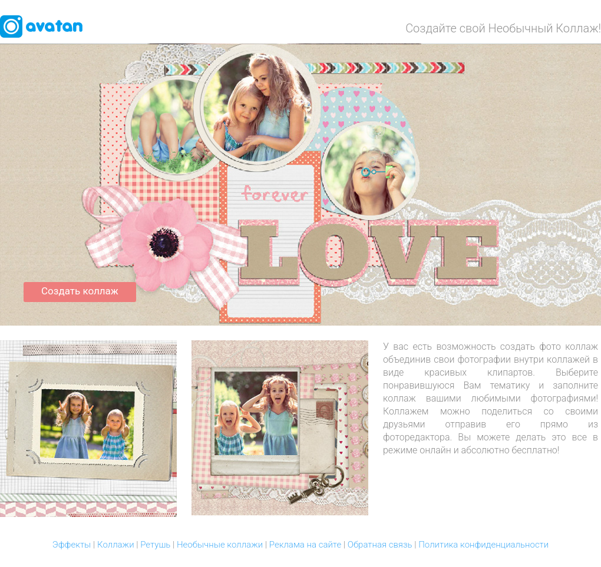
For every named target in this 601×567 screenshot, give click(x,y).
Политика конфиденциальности (483, 544)
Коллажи (115, 544)
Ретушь (155, 544)
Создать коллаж (79, 291)
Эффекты (71, 544)
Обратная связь (380, 544)
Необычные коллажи (220, 544)
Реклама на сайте (305, 544)
